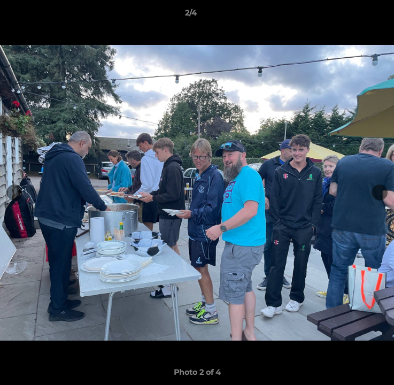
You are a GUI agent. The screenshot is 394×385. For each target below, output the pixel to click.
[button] (355, 15)
